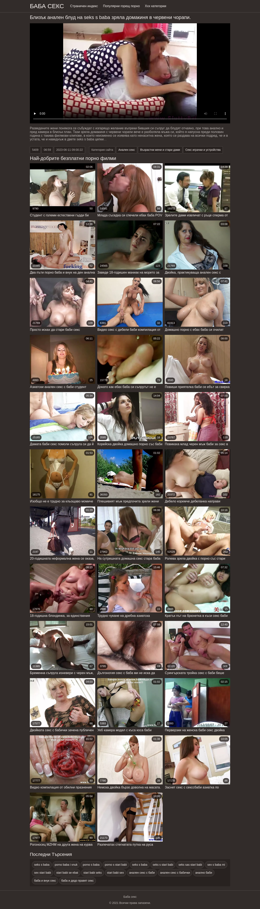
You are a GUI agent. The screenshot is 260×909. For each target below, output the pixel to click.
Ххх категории (155, 6)
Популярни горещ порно (121, 6)
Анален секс (126, 149)
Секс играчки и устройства (203, 149)
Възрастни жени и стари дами (160, 149)
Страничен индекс (84, 6)
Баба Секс (47, 6)
